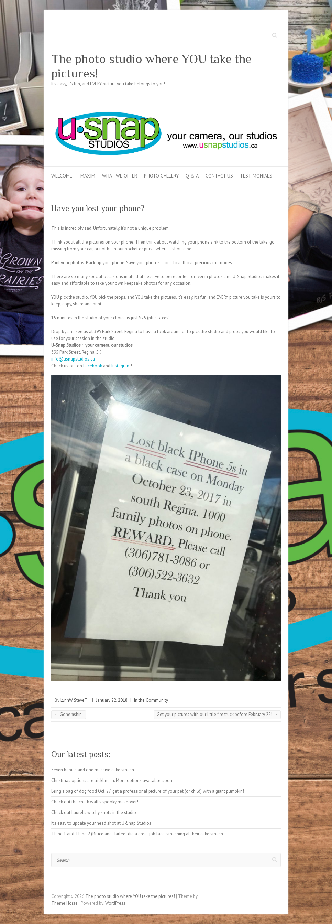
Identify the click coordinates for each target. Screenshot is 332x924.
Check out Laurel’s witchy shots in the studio (93, 812)
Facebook (92, 366)
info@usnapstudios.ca (73, 359)
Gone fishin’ (68, 714)
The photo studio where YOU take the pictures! (151, 66)
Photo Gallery (161, 176)
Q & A (192, 176)
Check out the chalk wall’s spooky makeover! (94, 802)
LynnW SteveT (74, 700)
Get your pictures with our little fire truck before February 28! (217, 714)
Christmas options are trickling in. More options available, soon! (112, 780)
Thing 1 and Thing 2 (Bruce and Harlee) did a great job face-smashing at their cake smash (137, 834)
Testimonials (256, 176)
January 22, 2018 (112, 700)
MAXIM (87, 176)
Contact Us (219, 176)
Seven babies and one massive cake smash (92, 770)
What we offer (119, 176)
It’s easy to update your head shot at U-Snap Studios (101, 823)
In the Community (151, 700)
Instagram (121, 366)
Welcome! (62, 176)
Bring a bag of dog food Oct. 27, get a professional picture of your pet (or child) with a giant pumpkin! (147, 791)
